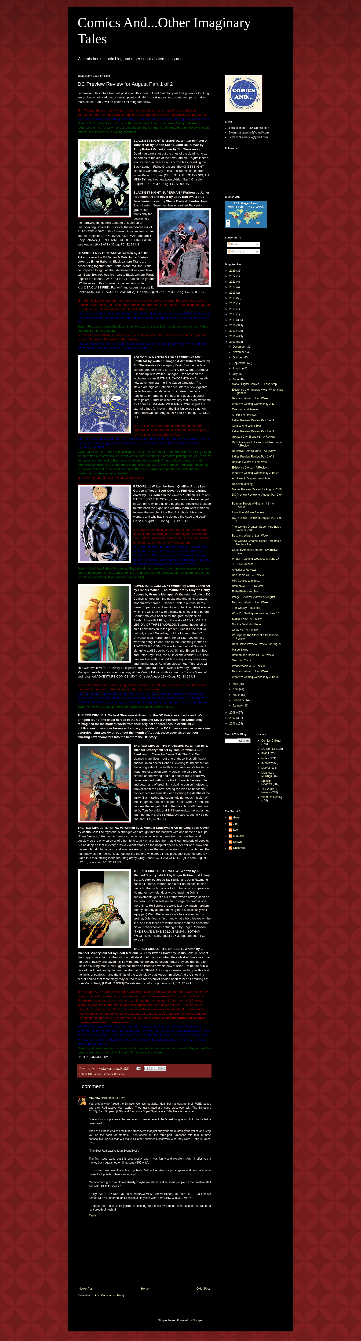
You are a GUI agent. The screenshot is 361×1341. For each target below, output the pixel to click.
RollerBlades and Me (245, 591)
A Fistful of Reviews (244, 415)
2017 (232, 303)
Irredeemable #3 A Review (248, 666)
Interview (267, 763)
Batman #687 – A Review (247, 586)
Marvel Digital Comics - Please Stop (254, 384)
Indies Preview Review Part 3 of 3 (253, 420)
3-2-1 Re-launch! (242, 564)
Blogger (197, 1320)
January (238, 705)
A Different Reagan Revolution (251, 478)
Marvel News (240, 649)
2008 (232, 712)
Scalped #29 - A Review (247, 618)
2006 (232, 723)
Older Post (203, 1288)
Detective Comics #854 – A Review (253, 451)
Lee (235, 829)
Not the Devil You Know (246, 624)
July (235, 373)
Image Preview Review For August (253, 597)
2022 (232, 276)
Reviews (119, 1074)
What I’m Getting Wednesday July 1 (254, 404)
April (236, 689)
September (240, 363)
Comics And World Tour (246, 425)
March (237, 694)
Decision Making (242, 484)
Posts (233, 244)
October (238, 357)
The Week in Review (269, 790)
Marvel (265, 767)
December (239, 346)
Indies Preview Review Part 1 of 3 (253, 456)
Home (145, 1288)
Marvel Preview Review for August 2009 (256, 489)
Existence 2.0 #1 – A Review (249, 467)
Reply (92, 1215)
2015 (232, 309)
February (238, 700)
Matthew (94, 1097)
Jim (235, 823)
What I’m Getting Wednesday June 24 (255, 473)
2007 (232, 718)
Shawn (237, 842)
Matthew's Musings (267, 774)
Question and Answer (245, 409)
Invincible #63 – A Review (248, 512)
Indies (265, 758)
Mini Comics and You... (246, 580)
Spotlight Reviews (266, 782)
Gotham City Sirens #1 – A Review (253, 436)
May (236, 683)
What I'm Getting (271, 797)
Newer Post (86, 1288)
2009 (232, 341)
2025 (232, 270)
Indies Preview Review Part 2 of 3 (253, 431)
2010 (232, 336)
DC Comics (94, 1074)
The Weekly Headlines (246, 607)
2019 (232, 292)
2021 (232, 281)
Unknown (239, 848)
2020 (232, 287)
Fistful (265, 753)
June (236, 379)
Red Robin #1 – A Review (248, 575)
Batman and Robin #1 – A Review (253, 655)
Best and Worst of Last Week (250, 398)
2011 (232, 330)
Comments (236, 251)
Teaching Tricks (241, 660)
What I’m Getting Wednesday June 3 (254, 677)
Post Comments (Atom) (109, 1295)
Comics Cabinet (271, 740)
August (237, 368)
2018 (232, 298)
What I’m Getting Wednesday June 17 (255, 558)
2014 (232, 314)
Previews (107, 1074)
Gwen (237, 817)
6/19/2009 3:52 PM (113, 1097)
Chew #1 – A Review (245, 629)
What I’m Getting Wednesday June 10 (255, 613)
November (239, 352)
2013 (232, 320)
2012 (232, 325)
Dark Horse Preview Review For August (256, 644)
